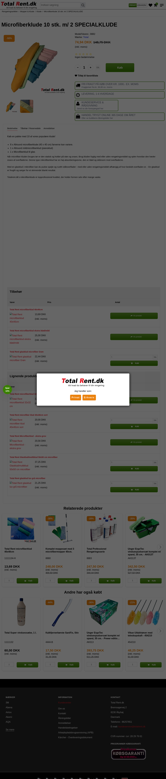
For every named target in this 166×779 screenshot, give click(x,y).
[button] (7, 389)
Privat (76, 397)
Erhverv (89, 397)
